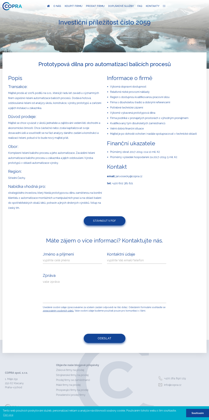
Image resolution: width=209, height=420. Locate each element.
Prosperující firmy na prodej (72, 390)
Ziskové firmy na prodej (70, 370)
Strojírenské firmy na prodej (72, 375)
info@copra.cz (169, 385)
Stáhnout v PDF (104, 220)
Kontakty (152, 6)
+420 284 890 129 (171, 378)
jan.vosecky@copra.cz (129, 176)
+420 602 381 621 (122, 183)
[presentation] (105, 321)
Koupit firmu (73, 6)
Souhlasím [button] (198, 413)
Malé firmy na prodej (68, 384)
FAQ (139, 6)
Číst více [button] (8, 415)
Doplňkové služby (121, 6)
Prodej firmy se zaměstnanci (73, 380)
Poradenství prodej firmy (70, 394)
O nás (57, 6)
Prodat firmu (95, 6)
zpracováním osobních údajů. (58, 311)
